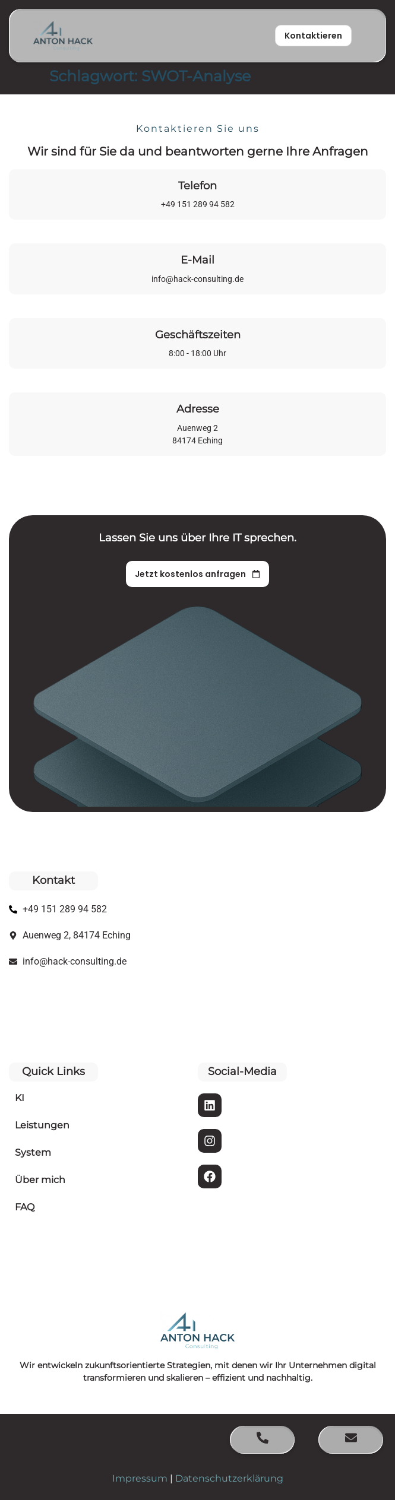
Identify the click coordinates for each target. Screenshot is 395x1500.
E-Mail (197, 260)
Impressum (140, 1478)
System (33, 1152)
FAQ (24, 1207)
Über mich (40, 1179)
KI (19, 1097)
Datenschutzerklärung (229, 1478)
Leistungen (42, 1125)
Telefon (197, 185)
